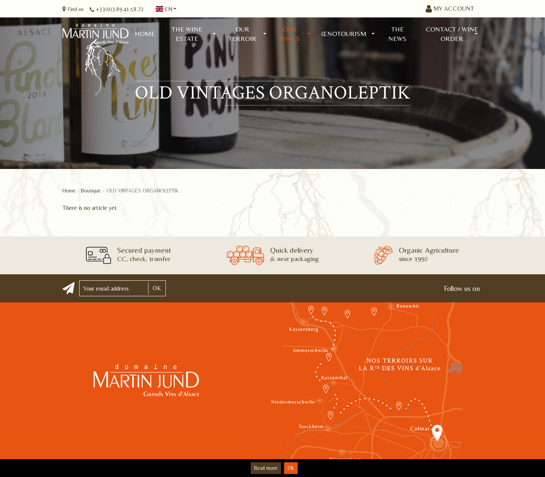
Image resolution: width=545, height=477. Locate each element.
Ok (290, 468)
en (164, 9)
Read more (266, 468)
